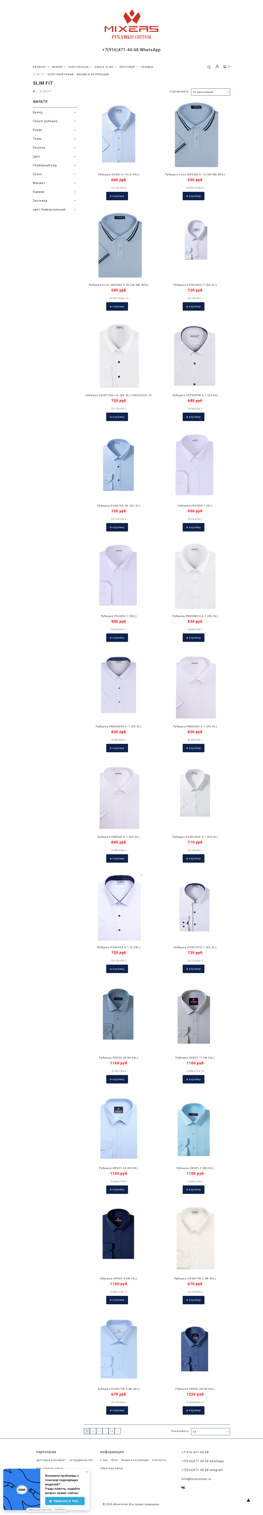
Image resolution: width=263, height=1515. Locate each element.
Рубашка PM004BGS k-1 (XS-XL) (195, 616)
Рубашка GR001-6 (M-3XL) (119, 1278)
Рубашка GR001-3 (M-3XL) (195, 1168)
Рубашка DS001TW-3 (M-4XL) (119, 1388)
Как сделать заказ (49, 1468)
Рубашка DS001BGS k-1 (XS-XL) (195, 836)
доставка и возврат (51, 1460)
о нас (103, 1460)
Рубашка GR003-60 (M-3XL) (118, 1057)
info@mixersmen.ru (196, 1478)
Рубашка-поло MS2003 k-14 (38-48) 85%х (195, 174)
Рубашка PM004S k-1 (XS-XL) (119, 836)
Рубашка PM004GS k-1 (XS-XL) (195, 726)
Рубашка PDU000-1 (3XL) (119, 616)
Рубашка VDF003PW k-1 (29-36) (195, 395)
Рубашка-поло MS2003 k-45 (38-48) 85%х (119, 284)
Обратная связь (111, 1468)
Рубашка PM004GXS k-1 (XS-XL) (119, 726)
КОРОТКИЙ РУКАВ (61, 74)
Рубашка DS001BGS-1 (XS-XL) (195, 284)
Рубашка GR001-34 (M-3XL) (118, 1168)
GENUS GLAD (106, 67)
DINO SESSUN (80, 67)
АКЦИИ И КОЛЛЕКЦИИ (93, 74)
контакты (158, 1460)
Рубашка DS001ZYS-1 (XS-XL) (195, 947)
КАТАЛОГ (41, 67)
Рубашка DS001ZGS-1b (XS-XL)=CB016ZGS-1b (119, 395)
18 (111, 1431)
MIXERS (59, 67)
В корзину (117, 196)
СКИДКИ (147, 66)
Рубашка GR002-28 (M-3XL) (195, 1388)
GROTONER (128, 67)
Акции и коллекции (135, 1460)
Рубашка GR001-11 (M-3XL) (195, 1057)
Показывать (180, 1431)
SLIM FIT (39, 74)
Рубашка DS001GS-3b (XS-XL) (118, 505)
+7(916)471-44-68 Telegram (202, 1470)
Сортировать (179, 91)
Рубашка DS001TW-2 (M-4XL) (195, 1278)
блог (114, 1460)
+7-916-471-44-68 (195, 1452)
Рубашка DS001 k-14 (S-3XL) (119, 174)
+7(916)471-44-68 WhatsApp (131, 49)
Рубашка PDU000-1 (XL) (195, 505)
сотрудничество (80, 1460)
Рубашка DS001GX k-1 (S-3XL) (119, 947)
